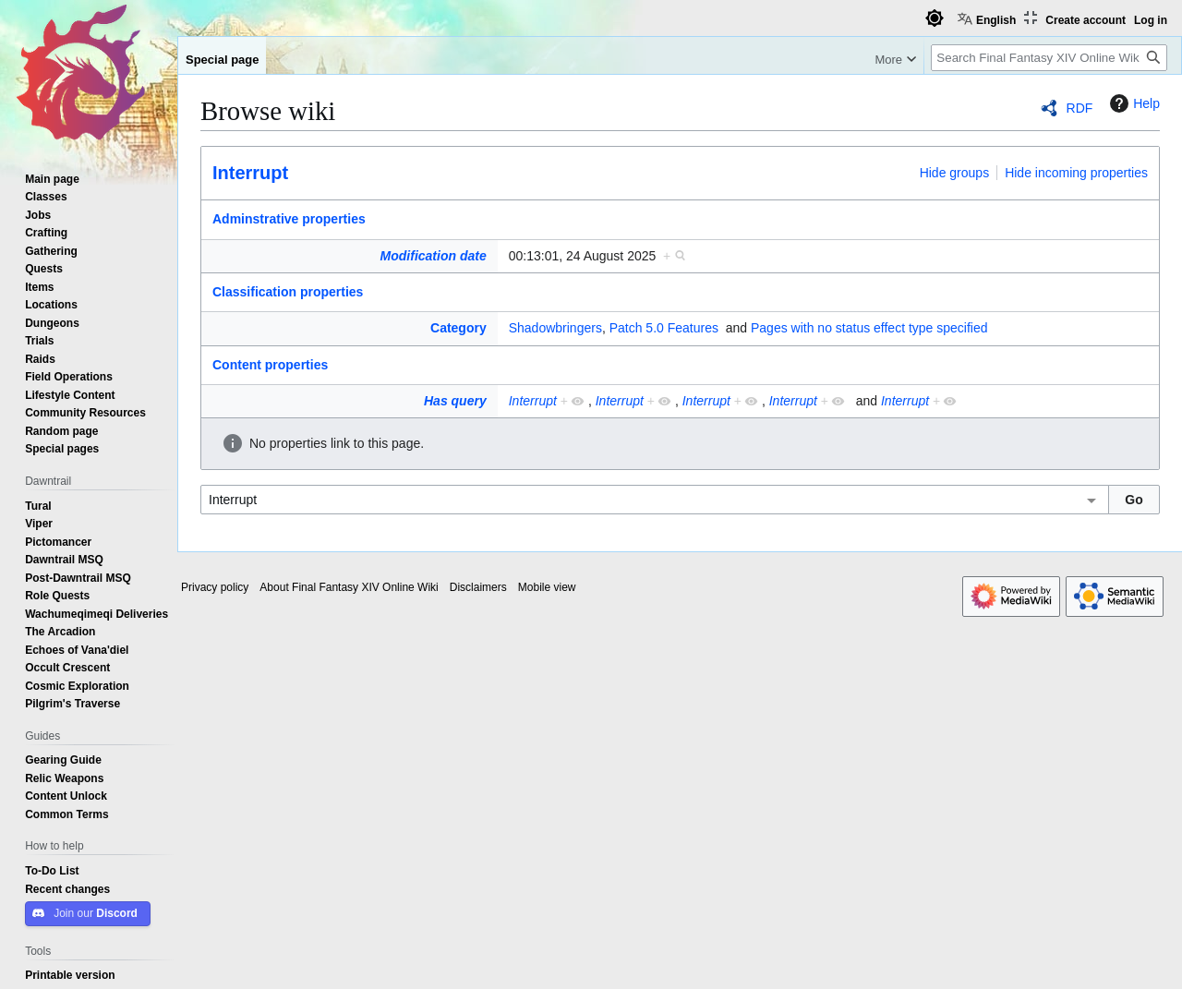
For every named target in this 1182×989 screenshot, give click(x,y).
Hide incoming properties (1076, 172)
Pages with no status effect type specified (869, 327)
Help (1132, 103)
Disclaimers (478, 587)
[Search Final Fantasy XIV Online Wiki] (1049, 57)
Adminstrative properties (289, 218)
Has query (455, 400)
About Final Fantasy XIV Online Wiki (348, 587)
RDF (1080, 108)
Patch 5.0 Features (663, 327)
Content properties (270, 364)
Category (458, 327)
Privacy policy (214, 587)
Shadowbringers (555, 327)
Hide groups (955, 172)
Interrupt (250, 173)
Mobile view (547, 587)
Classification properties (287, 291)
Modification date (433, 255)
